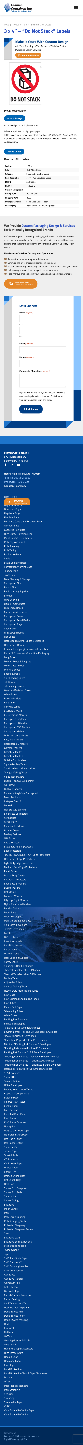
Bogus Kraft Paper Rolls (16, 1093)
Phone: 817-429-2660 (16, 482)
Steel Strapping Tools (15, 1246)
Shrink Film (10, 1172)
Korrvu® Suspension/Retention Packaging (26, 653)
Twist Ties (9, 575)
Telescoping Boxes (13, 686)
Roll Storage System (15, 809)
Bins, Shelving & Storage (17, 579)
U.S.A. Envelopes (13, 1085)
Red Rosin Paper (13, 1139)
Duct (6, 1324)
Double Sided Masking (16, 1320)
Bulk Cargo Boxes (13, 608)
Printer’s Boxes (12, 670)
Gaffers (8, 1336)
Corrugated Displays (15, 719)
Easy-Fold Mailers (13, 739)
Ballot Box (9, 702)
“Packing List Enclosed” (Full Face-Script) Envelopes (31, 1056)
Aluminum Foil (12, 1283)
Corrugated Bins (12, 583)
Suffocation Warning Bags (18, 567)
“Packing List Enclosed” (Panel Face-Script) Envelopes (33, 1065)
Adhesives (9, 1274)
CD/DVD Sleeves (13, 711)
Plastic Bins (10, 587)
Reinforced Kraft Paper (16, 1134)
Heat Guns (9, 1184)
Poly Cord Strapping (14, 1217)
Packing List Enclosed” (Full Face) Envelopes (27, 1052)
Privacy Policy (10, 1432)
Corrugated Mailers (14, 731)
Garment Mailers (13, 748)
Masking (8, 1377)
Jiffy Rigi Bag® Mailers (16, 900)
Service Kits (10, 1196)
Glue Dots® (10, 1344)
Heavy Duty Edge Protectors (19, 859)
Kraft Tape (9, 1365)
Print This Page (14, 118)
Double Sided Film (13, 1311)
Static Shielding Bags (15, 563)
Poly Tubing (10, 550)
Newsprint (9, 1126)
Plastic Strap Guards (15, 875)
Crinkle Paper (11, 1106)
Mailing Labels (11, 953)
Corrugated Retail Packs (17, 620)
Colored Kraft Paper (14, 1102)
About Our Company (15, 486)
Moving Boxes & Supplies (17, 661)
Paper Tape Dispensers (16, 1386)
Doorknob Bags (12, 509)
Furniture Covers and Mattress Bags (23, 521)
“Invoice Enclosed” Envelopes (20, 1036)
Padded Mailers (12, 908)
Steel (6, 1233)
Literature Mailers (13, 756)
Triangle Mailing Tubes (15, 772)
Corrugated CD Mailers (16, 723)
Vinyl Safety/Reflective (16, 1414)
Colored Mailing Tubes (15, 986)
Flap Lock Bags (12, 513)
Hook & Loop (11, 1357)
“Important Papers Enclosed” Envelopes (25, 1040)
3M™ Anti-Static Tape (15, 1258)
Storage (8, 595)
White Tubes (10, 1015)
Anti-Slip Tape (11, 1287)
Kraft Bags (9, 995)
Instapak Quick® (12, 801)
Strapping (9, 1205)
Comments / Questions (34, 371)
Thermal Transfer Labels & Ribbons (22, 974)
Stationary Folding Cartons (18, 846)
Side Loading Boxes (14, 678)
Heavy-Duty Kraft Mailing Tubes (21, 991)
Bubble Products (13, 789)
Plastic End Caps (13, 1007)
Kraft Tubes (10, 1003)
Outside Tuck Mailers (15, 760)
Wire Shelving (11, 600)
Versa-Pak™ (10, 822)
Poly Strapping (12, 1390)
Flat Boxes (9, 637)
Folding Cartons (12, 834)
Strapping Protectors (15, 879)
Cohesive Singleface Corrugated (21, 793)
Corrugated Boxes (13, 616)
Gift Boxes (9, 838)
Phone (26, 357)
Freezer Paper (11, 1110)
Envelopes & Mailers (15, 883)
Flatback (8, 1332)
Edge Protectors (12, 851)
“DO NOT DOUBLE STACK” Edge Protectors (27, 855)
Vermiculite (10, 818)
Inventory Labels (13, 941)
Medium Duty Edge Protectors (20, 867)
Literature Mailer (13, 752)
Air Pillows (9, 785)
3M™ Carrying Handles (16, 1266)
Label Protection (13, 1369)
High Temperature (13, 1353)
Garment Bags (11, 525)
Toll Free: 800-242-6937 (17, 478)
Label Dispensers (13, 945)
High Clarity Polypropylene (18, 534)
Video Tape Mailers (14, 777)
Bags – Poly (10, 497)
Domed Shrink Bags (14, 1176)
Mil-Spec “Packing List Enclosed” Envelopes (27, 1044)
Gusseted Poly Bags (14, 530)
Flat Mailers (10, 892)
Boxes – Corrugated (14, 604)
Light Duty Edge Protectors (18, 863)
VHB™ (7, 1406)
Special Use (10, 1077)
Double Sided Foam (14, 1316)
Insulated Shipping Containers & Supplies (26, 649)
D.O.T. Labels (11, 937)
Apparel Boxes (11, 830)
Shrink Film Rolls (13, 1192)
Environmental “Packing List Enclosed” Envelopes (30, 1032)
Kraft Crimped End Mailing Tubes (21, 999)
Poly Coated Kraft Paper (17, 1130)
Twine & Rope (11, 1250)
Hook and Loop (12, 1361)
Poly (6, 1213)
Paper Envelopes (13, 916)
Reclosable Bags (12, 554)
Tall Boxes (9, 682)
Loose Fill (9, 805)
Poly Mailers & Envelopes (17, 920)
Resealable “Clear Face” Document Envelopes (28, 1069)
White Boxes (11, 694)
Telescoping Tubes (13, 1011)
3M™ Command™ (13, 1270)
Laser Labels (10, 949)
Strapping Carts (12, 1237)
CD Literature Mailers (15, 715)
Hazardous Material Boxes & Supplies (24, 641)
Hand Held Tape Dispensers (18, 1348)
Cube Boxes (10, 628)
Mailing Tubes (11, 978)
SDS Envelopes (12, 1073)
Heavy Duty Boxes (14, 645)
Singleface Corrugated (16, 814)
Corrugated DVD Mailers (17, 727)
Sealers (8, 558)
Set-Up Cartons (12, 842)
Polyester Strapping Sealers (18, 1229)
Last (21, 336)
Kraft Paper (10, 1118)
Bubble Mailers (12, 888)
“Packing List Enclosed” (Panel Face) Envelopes (29, 1060)
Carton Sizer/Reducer (15, 612)
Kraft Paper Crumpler (15, 1122)
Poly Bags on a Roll (14, 542)
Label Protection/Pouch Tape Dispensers (25, 1373)
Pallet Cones (10, 871)
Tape (6, 1254)
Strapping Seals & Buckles (18, 1242)
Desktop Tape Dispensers (17, 1307)
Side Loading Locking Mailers (19, 768)
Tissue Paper (11, 1151)
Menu (76, 7)
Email (25, 343)
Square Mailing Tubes (15, 764)
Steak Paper (10, 1147)
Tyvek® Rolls (11, 1155)
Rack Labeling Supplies (16, 591)
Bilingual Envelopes (14, 1023)
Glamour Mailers (13, 896)
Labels (7, 933)
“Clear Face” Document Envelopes (22, 1028)
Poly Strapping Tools (15, 1221)
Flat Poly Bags (11, 517)
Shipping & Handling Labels (18, 966)
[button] (41, 67)
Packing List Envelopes (16, 1019)
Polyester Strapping (14, 1225)
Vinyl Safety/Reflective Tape (19, 1410)
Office (7, 1381)
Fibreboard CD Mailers (16, 744)
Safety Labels (11, 962)
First (21, 324)
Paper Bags (10, 912)
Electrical (9, 1328)
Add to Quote (14, 151)
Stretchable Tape (13, 1402)
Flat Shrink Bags (12, 1180)
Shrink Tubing (11, 1200)
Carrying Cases (12, 707)
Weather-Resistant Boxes (17, 690)
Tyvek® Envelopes (14, 929)
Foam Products (12, 797)
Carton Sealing (12, 1299)
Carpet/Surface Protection (18, 1295)
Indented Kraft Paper (15, 1114)
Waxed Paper (11, 1167)
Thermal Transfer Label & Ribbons (22, 970)
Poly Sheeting (11, 546)
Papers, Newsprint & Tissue (18, 1089)
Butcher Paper (11, 1097)
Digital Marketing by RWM (15, 1439)
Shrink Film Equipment (16, 1188)
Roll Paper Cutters (13, 1143)
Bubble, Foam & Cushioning (19, 781)
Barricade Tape (12, 1291)
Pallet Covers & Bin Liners (18, 538)
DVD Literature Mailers (16, 735)
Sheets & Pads (12, 674)
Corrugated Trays (13, 624)
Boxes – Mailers (12, 698)
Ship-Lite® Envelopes (15, 925)
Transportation (12, 1081)
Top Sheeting (11, 571)
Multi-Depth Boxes (14, 665)
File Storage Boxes (14, 633)
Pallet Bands (11, 1209)
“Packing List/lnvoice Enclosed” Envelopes (26, 1048)
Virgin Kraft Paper (13, 1163)
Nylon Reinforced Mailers (17, 904)
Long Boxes (10, 657)
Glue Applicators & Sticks (17, 1340)
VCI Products (11, 1159)
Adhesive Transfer (13, 1279)
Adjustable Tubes (13, 982)
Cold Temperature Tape (16, 1303)
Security (8, 1394)
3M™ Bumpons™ (13, 1262)
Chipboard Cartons (14, 826)
